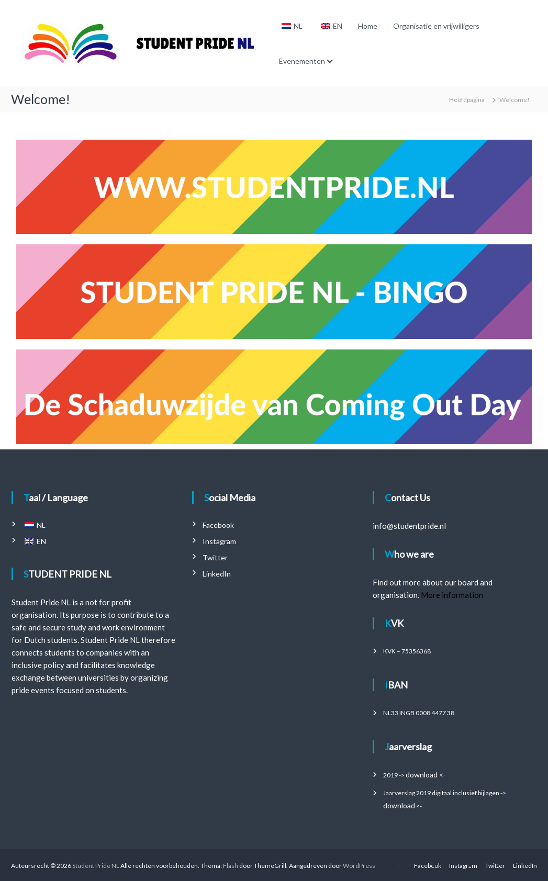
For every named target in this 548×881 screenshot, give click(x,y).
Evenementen (302, 61)
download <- (426, 774)
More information (452, 595)
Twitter (215, 557)
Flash (230, 865)
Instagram (219, 541)
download (399, 805)
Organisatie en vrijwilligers (436, 25)
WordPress (359, 865)
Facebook (218, 525)
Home (367, 25)
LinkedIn (217, 573)
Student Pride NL (95, 865)
